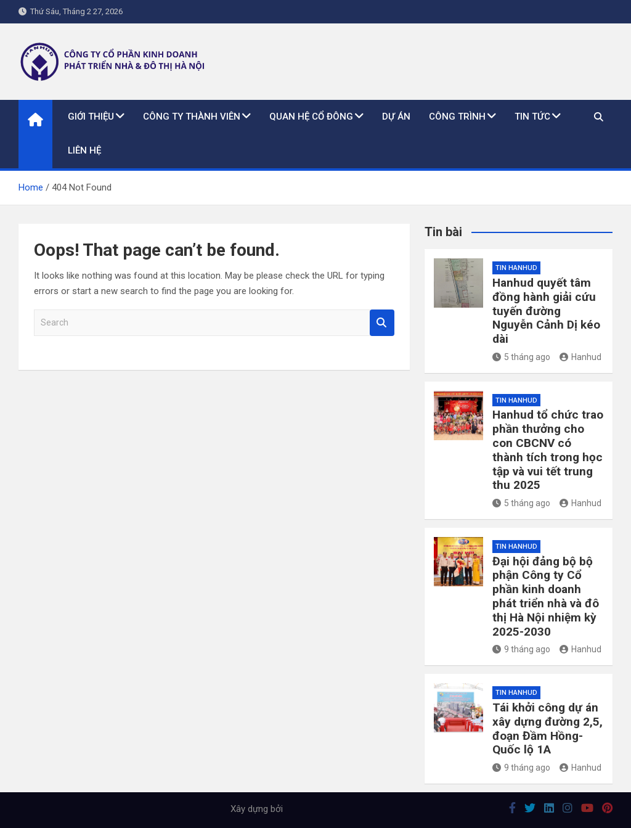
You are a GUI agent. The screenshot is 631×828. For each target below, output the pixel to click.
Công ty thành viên (191, 116)
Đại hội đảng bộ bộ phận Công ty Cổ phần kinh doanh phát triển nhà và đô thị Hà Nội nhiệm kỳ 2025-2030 (545, 596)
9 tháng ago (521, 649)
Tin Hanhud (516, 268)
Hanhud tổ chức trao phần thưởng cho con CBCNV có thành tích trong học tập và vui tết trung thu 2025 (547, 450)
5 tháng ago (521, 357)
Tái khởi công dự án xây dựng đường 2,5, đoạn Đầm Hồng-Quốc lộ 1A (547, 728)
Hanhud (580, 357)
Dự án (396, 116)
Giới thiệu (91, 116)
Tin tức (532, 116)
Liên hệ (84, 150)
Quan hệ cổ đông (311, 116)
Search (382, 322)
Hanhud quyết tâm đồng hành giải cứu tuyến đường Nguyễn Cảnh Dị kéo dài (546, 311)
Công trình (457, 116)
